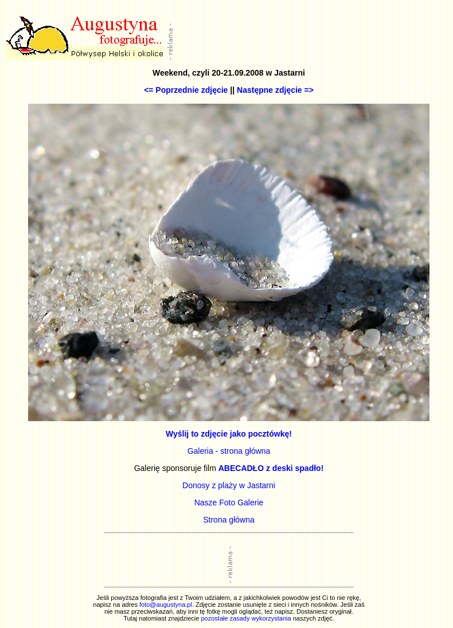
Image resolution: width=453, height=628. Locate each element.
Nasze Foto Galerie (229, 502)
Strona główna (229, 519)
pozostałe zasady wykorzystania (246, 618)
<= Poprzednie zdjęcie (186, 90)
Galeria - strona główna (229, 451)
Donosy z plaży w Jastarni (228, 485)
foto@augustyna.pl (165, 604)
